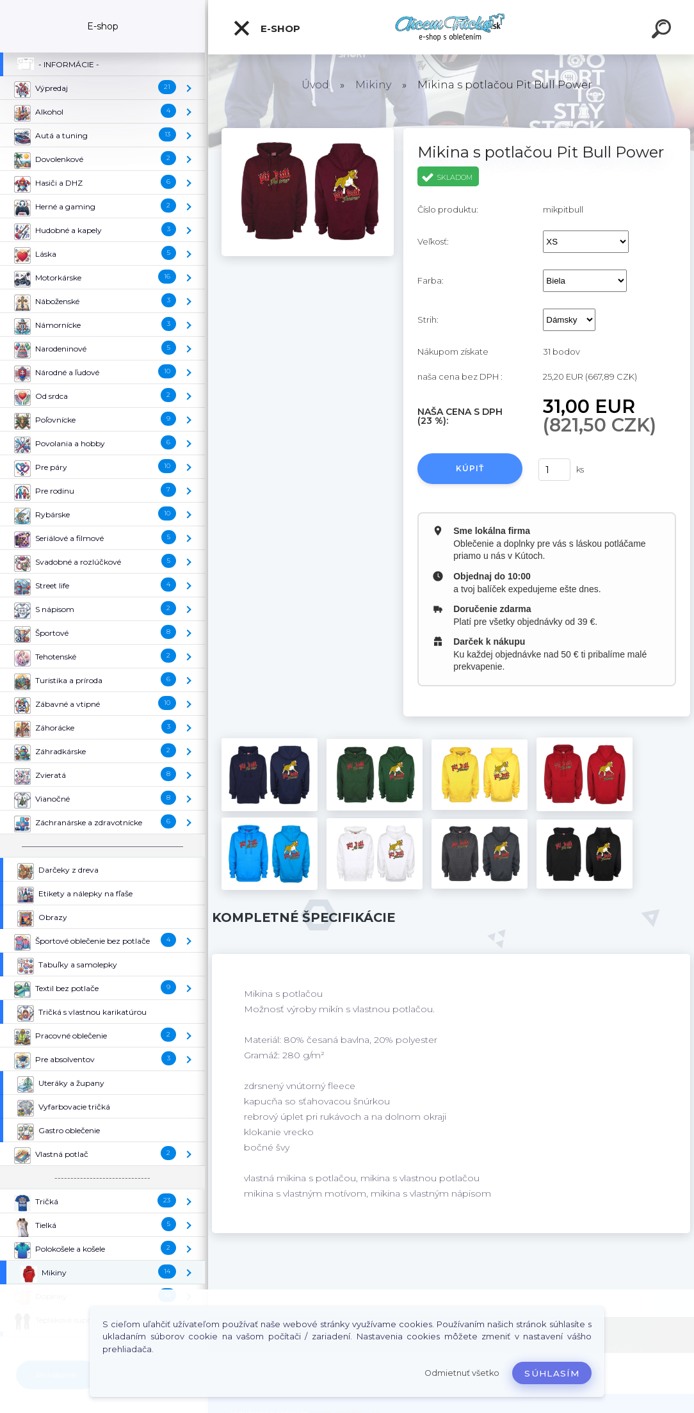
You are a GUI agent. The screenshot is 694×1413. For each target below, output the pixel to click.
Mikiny (373, 85)
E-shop (266, 28)
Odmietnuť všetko (461, 1373)
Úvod (315, 85)
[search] (663, 30)
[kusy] (554, 469)
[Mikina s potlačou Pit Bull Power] (308, 132)
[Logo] (451, 27)
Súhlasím (551, 1373)
